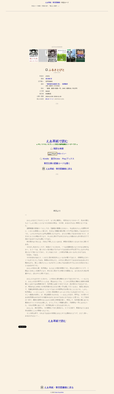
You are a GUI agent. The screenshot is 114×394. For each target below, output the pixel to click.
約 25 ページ (49, 99)
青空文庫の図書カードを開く (57, 163)
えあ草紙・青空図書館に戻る (59, 169)
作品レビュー (57, 153)
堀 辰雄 (48, 78)
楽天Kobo (55, 159)
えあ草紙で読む (57, 141)
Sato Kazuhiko (59, 392)
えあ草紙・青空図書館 (52, 2)
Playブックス (68, 159)
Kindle (46, 159)
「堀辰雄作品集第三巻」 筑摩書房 (57, 84)
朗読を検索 (58, 148)
